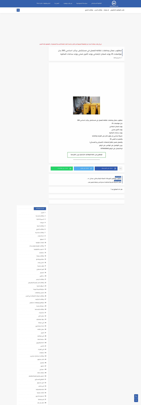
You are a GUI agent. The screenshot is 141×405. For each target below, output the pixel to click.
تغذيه (42, 248)
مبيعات (42, 64)
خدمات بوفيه (40, 254)
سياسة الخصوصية (81, 3)
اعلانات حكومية (40, 84)
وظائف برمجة (40, 97)
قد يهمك (106, 10)
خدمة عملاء (41, 77)
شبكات (42, 268)
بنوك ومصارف (40, 161)
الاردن (42, 54)
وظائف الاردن (98, 10)
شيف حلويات (40, 281)
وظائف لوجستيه (39, 151)
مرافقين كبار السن (39, 348)
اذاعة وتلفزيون (40, 184)
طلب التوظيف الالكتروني (117, 10)
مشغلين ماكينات (39, 291)
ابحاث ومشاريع (40, 167)
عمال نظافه (41, 171)
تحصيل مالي (40, 264)
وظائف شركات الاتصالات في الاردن (35, 137)
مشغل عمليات (40, 324)
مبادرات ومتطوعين (39, 334)
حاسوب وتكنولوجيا (39, 91)
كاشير (42, 188)
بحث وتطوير (40, 261)
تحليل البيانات (40, 298)
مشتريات (41, 154)
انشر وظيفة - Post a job (43, 3)
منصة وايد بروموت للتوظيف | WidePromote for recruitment (94, 402)
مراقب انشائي (40, 304)
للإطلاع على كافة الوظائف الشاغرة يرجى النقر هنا (87, 155)
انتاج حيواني (41, 338)
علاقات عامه (40, 214)
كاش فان (41, 318)
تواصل (42, 341)
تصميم (42, 114)
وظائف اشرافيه (39, 141)
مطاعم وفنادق (40, 101)
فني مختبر (41, 228)
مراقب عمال (40, 278)
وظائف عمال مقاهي (38, 358)
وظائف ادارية (40, 67)
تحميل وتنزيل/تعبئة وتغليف (36, 218)
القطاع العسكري (39, 221)
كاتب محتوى (40, 201)
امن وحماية (41, 241)
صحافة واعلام (40, 331)
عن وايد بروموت (67, 3)
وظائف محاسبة (39, 74)
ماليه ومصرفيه (40, 231)
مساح (42, 288)
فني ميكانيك (40, 178)
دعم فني (42, 211)
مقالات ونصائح (40, 258)
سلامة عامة (41, 181)
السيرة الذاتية (40, 61)
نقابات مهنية (40, 234)
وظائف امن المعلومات (38, 251)
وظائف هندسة (40, 57)
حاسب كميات (40, 308)
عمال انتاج (41, 157)
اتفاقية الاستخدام (97, 3)
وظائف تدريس (40, 121)
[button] (106, 169)
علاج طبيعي (41, 321)
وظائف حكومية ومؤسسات (36, 87)
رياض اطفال (40, 311)
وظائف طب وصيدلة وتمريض (36, 124)
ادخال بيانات (41, 104)
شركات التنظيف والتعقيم (37, 271)
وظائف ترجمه (40, 294)
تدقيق (42, 208)
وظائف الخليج (89, 10)
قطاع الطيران (40, 314)
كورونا (42, 344)
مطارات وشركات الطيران (37, 328)
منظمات (41, 194)
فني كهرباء (41, 191)
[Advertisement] (70, 28)
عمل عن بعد (40, 244)
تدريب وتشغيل (40, 284)
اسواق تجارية (40, 127)
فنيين (42, 174)
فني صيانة (41, 164)
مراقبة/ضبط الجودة (38, 131)
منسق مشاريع (40, 238)
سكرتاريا (41, 94)
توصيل (42, 204)
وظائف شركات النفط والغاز (36, 354)
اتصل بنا (57, 3)
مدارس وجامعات (39, 134)
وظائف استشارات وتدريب (37, 198)
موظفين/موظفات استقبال (37, 144)
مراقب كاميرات (40, 351)
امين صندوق (40, 224)
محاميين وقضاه (39, 274)
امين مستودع (40, 111)
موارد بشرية (41, 107)
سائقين (42, 117)
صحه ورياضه (40, 301)
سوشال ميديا (40, 147)
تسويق (42, 81)
